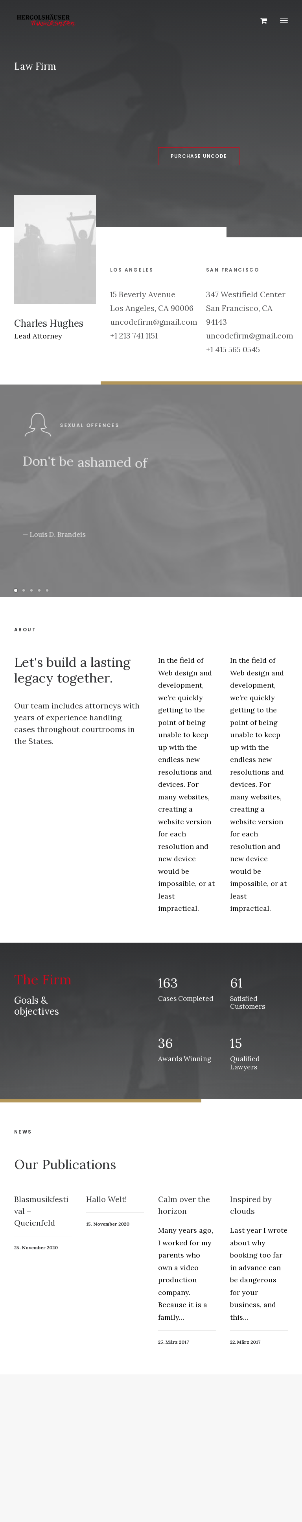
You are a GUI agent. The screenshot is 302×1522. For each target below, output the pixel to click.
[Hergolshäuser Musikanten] (47, 20)
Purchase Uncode (171, 156)
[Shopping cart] (260, 20)
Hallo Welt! (106, 1227)
